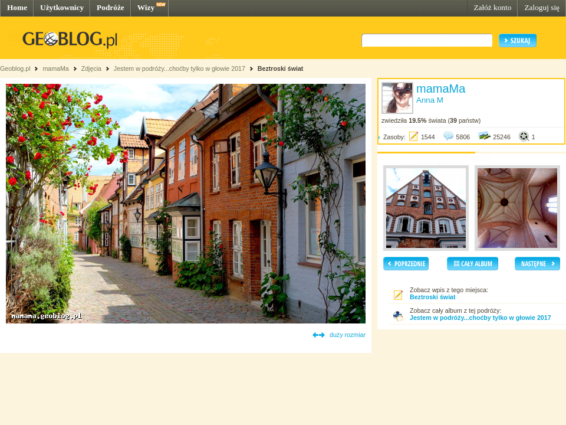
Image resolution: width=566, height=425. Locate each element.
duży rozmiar (348, 334)
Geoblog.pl (15, 68)
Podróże (110, 7)
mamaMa (55, 68)
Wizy (145, 7)
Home (17, 7)
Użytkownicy (62, 7)
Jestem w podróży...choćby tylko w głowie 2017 (179, 68)
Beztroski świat (281, 68)
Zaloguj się (542, 7)
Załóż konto (492, 7)
